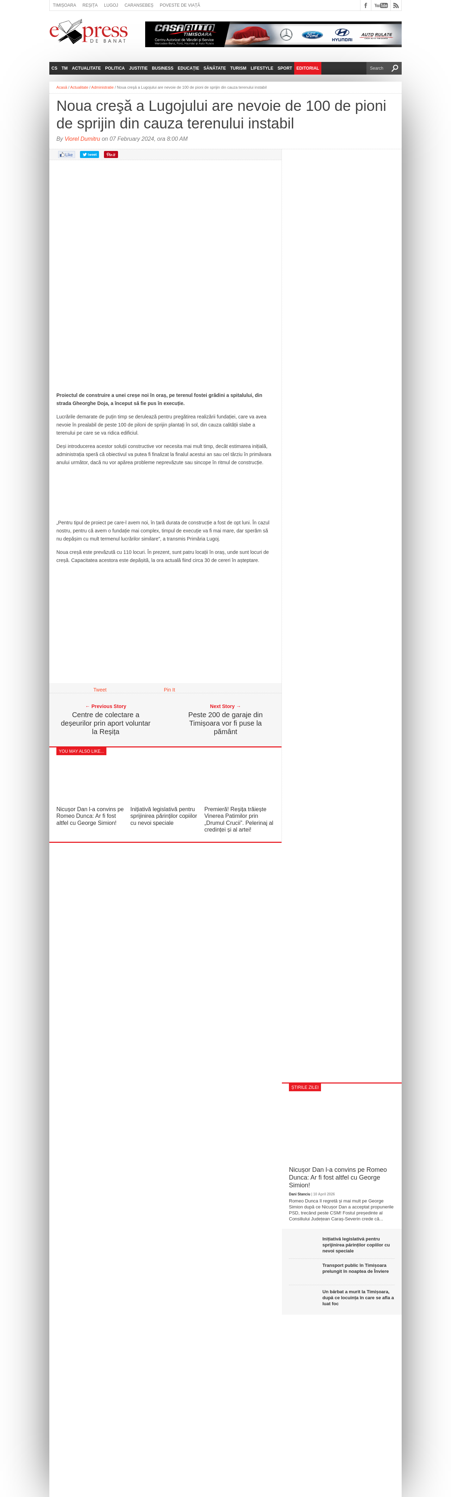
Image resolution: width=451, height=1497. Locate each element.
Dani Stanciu (299, 1194)
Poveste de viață (180, 5)
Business (162, 68)
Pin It (169, 690)
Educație (188, 68)
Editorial (307, 68)
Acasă (61, 87)
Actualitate (86, 68)
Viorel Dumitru (82, 139)
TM (65, 68)
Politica (115, 68)
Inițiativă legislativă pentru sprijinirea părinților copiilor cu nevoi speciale (163, 816)
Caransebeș (138, 5)
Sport (285, 68)
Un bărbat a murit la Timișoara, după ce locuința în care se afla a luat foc (358, 1297)
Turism (238, 68)
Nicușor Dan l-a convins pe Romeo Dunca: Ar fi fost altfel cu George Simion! (90, 816)
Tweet (99, 690)
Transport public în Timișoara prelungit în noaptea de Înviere (355, 1268)
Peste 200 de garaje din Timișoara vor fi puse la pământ (225, 723)
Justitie (138, 68)
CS (54, 68)
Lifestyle (262, 68)
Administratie (102, 87)
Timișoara (64, 5)
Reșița (90, 5)
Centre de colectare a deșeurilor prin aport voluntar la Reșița (106, 723)
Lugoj (111, 5)
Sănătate (215, 68)
